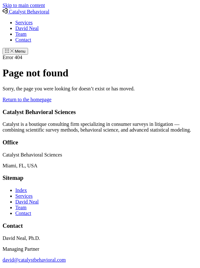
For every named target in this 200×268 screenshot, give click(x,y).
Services (24, 22)
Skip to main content (24, 5)
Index (21, 190)
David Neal (27, 28)
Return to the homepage (27, 99)
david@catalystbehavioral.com (34, 260)
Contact (23, 39)
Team (20, 34)
